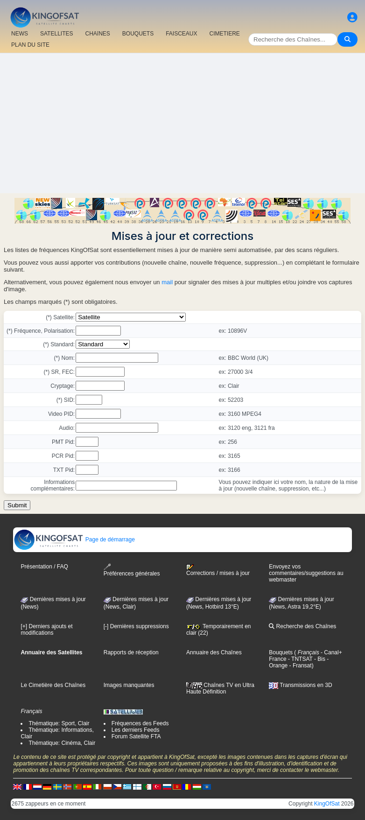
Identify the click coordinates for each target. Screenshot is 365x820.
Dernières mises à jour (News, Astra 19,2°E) (301, 603)
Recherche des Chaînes (302, 626)
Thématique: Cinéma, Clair (61, 743)
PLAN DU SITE (30, 45)
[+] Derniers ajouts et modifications (46, 629)
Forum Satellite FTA (136, 736)
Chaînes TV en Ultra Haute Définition (220, 688)
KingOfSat (327, 803)
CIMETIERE (225, 33)
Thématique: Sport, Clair (58, 723)
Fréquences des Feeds (140, 723)
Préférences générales (132, 570)
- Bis (319, 659)
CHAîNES (97, 33)
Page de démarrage (74, 539)
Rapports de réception (131, 652)
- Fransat (299, 665)
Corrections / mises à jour (218, 570)
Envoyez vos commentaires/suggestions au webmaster (306, 573)
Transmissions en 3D (300, 685)
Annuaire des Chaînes (214, 652)
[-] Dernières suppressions (136, 626)
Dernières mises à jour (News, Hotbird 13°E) (218, 603)
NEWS (19, 33)
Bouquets (281, 652)
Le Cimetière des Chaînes (53, 685)
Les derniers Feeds (136, 730)
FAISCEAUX (181, 33)
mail (167, 282)
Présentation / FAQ (44, 566)
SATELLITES (56, 33)
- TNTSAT (300, 659)
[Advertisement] (182, 123)
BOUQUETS (138, 33)
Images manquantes (129, 685)
